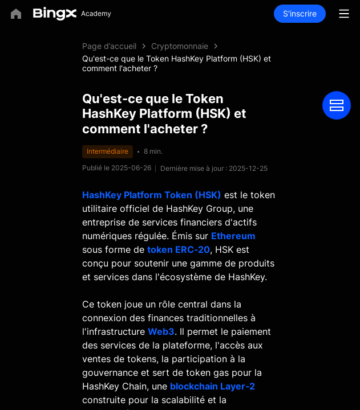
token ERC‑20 (178, 249)
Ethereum (233, 235)
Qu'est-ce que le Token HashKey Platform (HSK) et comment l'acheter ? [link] (176, 63)
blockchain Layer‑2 (212, 386)
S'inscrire (300, 13)
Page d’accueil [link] (109, 46)
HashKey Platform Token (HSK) (151, 194)
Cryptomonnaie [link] (179, 46)
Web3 (161, 331)
